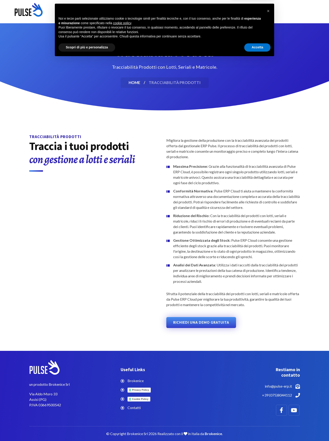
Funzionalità (145, 11)
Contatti (209, 11)
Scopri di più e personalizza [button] (87, 428)
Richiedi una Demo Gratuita (201, 322)
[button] (268, 392)
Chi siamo (180, 11)
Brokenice (135, 380)
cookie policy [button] (122, 404)
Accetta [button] (257, 428)
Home (116, 11)
